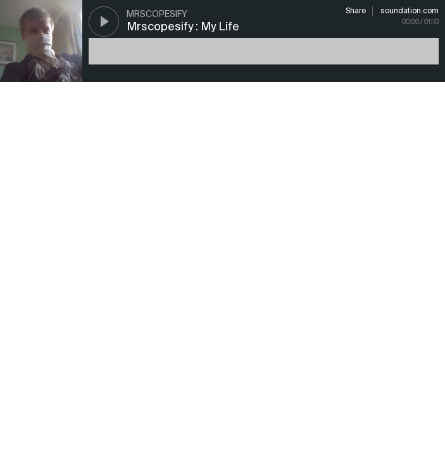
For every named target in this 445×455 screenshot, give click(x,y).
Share (356, 11)
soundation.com (409, 11)
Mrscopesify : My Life (183, 27)
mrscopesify (157, 14)
